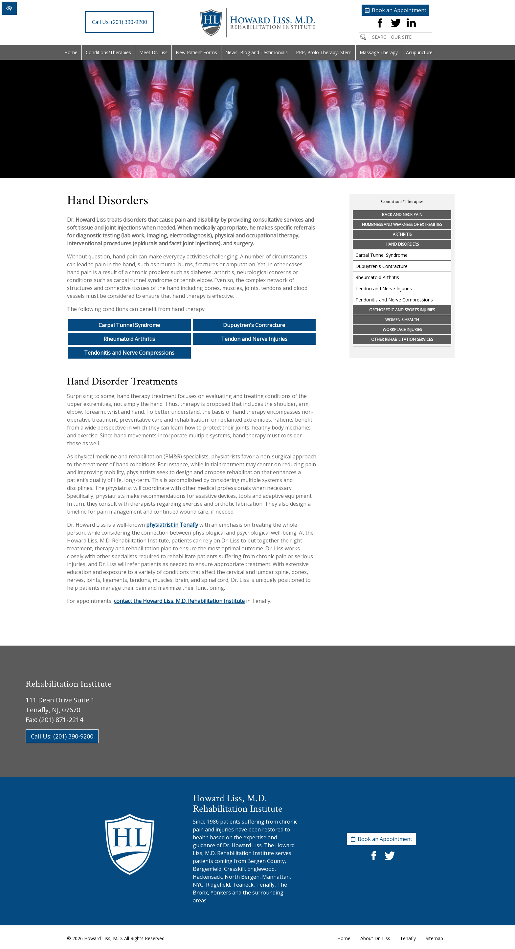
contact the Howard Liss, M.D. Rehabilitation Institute (179, 601)
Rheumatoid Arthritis (129, 338)
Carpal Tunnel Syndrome (129, 325)
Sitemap (434, 938)
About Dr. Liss (375, 938)
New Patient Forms (196, 52)
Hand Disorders (402, 244)
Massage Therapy (379, 52)
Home (71, 52)
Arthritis (402, 234)
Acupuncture (419, 52)
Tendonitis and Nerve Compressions (129, 352)
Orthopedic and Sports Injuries (402, 310)
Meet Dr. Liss (153, 52)
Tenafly (408, 938)
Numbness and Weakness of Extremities (402, 224)
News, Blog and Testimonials (256, 52)
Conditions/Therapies (108, 52)
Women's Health (402, 319)
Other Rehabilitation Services (402, 339)
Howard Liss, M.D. (103, 938)
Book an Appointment (399, 10)
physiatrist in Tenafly (172, 524)
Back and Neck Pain (402, 214)
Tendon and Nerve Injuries (254, 338)
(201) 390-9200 (119, 22)
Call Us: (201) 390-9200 (62, 736)
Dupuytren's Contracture (254, 325)
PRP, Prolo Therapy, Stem (323, 52)
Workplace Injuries (402, 329)
